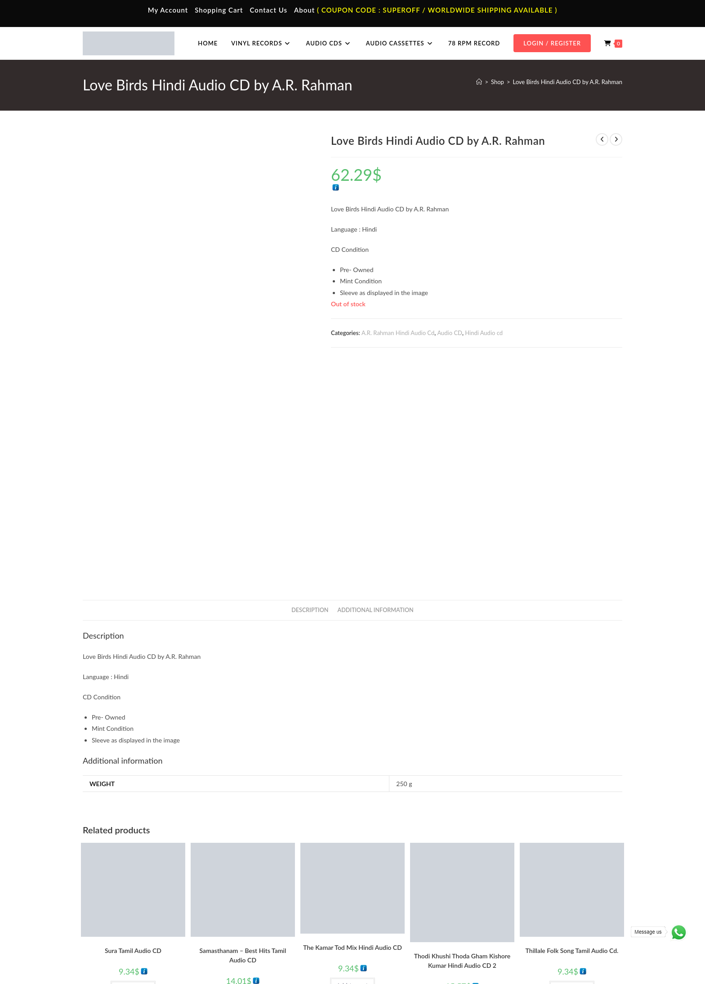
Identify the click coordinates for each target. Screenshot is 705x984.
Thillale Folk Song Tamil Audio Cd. (572, 728)
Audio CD (449, 332)
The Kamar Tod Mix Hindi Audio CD (352, 725)
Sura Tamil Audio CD (133, 728)
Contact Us (268, 10)
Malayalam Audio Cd (529, 915)
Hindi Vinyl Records (393, 889)
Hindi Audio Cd (522, 889)
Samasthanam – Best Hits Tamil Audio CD (243, 732)
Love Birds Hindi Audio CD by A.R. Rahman (567, 81)
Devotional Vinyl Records (400, 929)
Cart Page (110, 915)
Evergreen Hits (456, 796)
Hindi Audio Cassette (260, 889)
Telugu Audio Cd (524, 902)
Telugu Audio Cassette (261, 902)
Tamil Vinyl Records (393, 876)
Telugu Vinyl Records (394, 915)
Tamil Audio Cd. (523, 876)
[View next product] (616, 139)
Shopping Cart (219, 10)
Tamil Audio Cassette (259, 876)
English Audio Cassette (262, 929)
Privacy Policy (505, 958)
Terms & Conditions (460, 958)
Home (106, 876)
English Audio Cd (524, 929)
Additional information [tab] (376, 387)
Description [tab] (309, 387)
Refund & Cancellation (596, 958)
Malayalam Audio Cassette (267, 915)
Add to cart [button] (133, 765)
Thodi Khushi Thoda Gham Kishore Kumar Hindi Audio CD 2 (462, 738)
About (304, 10)
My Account (168, 10)
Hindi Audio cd (484, 332)
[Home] (479, 81)
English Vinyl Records (395, 902)
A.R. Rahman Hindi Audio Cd (397, 332)
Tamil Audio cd (145, 781)
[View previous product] (602, 139)
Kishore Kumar (462, 802)
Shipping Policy (546, 958)
